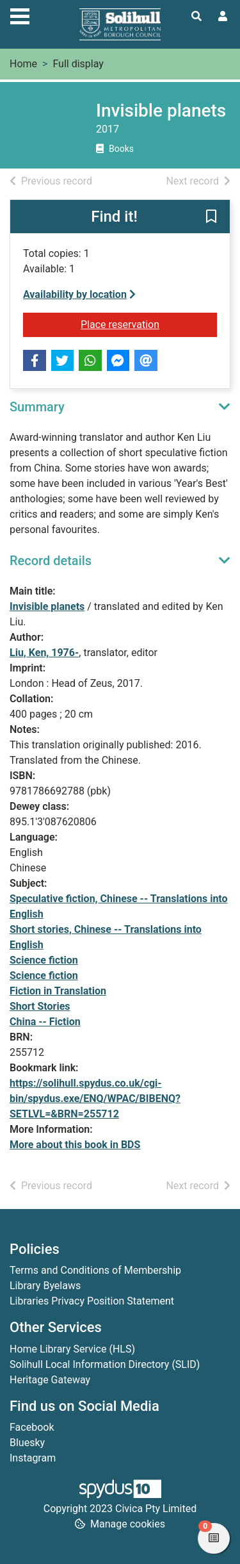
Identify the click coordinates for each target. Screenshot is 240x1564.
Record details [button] (51, 560)
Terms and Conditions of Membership (95, 1270)
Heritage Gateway (50, 1380)
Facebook (32, 1427)
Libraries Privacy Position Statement (92, 1301)
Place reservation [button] (149, 324)
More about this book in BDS (75, 1145)
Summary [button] (37, 407)
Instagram (33, 1458)
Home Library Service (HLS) (72, 1349)
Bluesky (27, 1442)
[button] (211, 217)
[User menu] (223, 16)
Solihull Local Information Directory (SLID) (105, 1364)
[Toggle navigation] (19, 14)
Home (23, 64)
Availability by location (79, 294)
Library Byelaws (45, 1286)
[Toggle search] (196, 16)
